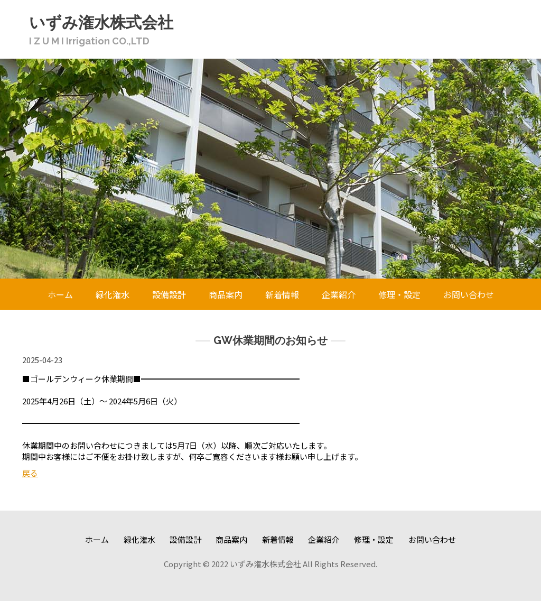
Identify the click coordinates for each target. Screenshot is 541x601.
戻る (30, 472)
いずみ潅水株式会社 (101, 22)
